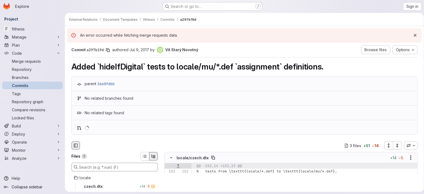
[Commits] (32, 85)
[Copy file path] (212, 158)
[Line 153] (169, 177)
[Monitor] (32, 150)
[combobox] (409, 145)
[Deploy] (32, 134)
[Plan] (32, 45)
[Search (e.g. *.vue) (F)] (113, 167)
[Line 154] (169, 182)
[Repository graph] (32, 101)
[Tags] (32, 93)
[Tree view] (152, 156)
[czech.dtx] (113, 186)
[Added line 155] (182, 187)
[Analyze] (32, 158)
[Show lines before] (177, 166)
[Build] (32, 126)
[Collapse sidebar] (32, 187)
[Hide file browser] (74, 145)
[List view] (143, 156)
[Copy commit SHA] (107, 50)
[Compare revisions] (32, 109)
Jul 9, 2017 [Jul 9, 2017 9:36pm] (138, 49)
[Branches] (32, 77)
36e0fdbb (105, 83)
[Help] (32, 178)
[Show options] (409, 158)
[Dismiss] (413, 35)
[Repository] (32, 69)
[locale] (113, 178)
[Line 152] (169, 171)
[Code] (32, 53)
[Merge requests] (32, 61)
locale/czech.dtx (191, 157)
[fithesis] (32, 29)
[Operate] (32, 142)
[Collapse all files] (396, 145)
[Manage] (32, 37)
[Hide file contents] (170, 158)
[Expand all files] (387, 145)
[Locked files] (32, 118)
